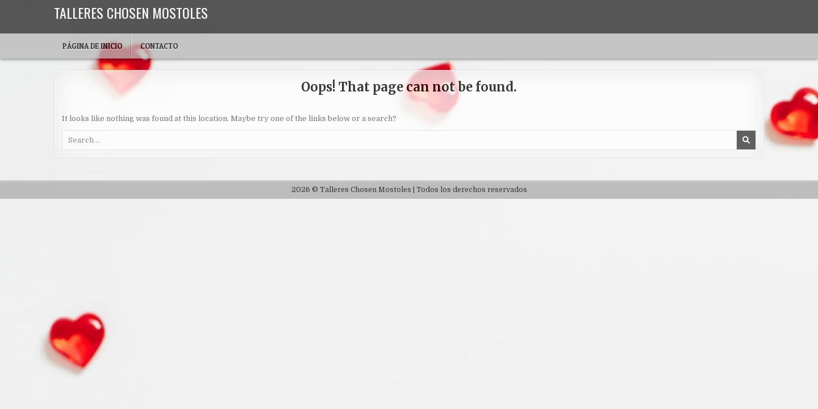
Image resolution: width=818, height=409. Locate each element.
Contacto (159, 46)
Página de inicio (92, 46)
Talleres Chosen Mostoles (131, 12)
